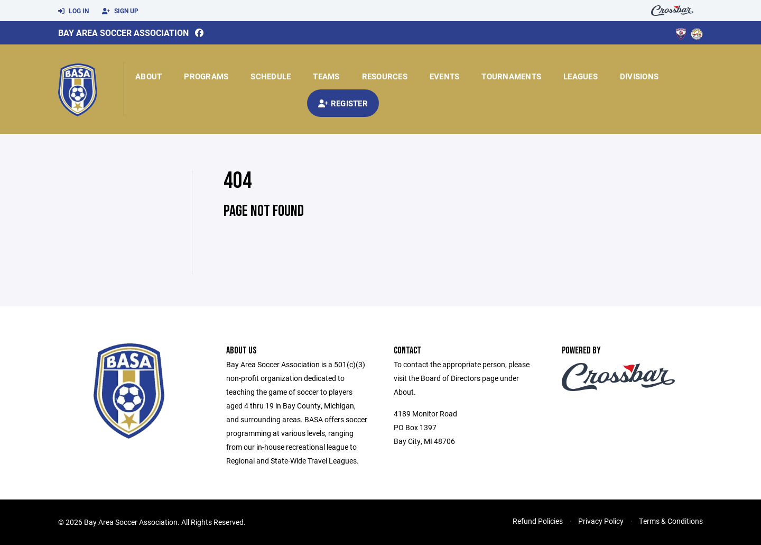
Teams (326, 76)
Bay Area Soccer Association (123, 32)
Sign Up (120, 11)
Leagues (580, 76)
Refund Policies (538, 521)
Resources (384, 76)
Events (445, 76)
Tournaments (511, 76)
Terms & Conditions (671, 521)
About (148, 76)
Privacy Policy (601, 521)
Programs (206, 76)
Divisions (639, 76)
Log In (73, 11)
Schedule (270, 76)
